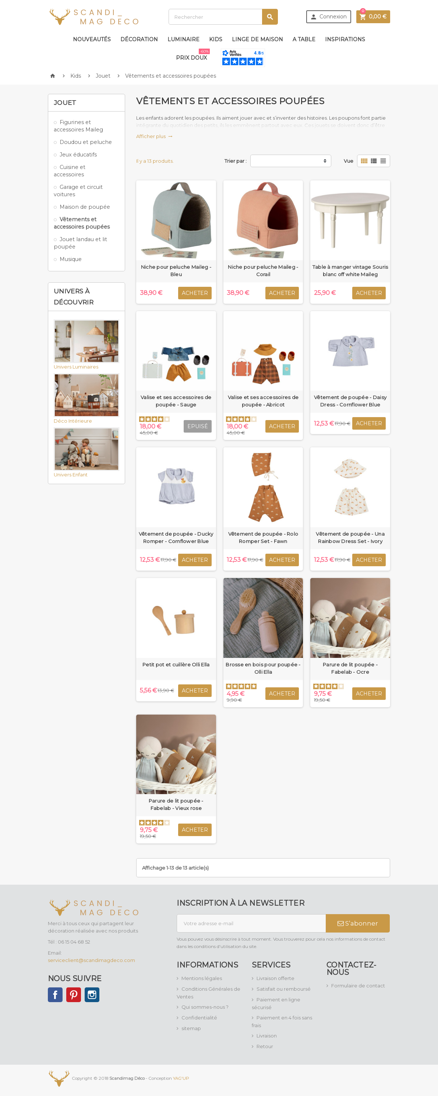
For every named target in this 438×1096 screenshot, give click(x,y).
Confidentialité (199, 1018)
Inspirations (345, 39)
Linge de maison (257, 39)
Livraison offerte (275, 978)
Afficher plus (154, 136)
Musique (71, 259)
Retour (265, 1046)
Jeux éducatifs (78, 154)
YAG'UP (181, 1078)
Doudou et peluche (86, 142)
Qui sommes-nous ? (205, 1007)
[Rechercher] (223, 17)
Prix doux (193, 55)
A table (304, 39)
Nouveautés (92, 39)
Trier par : (236, 161)
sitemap (191, 1028)
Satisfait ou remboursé (284, 989)
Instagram (92, 994)
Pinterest (73, 994)
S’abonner (358, 923)
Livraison (267, 1036)
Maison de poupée (85, 207)
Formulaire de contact (358, 985)
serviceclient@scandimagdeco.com (91, 960)
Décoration (139, 39)
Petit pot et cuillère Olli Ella (175, 664)
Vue (348, 161)
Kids (215, 39)
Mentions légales (201, 978)
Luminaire (183, 39)
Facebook (55, 994)
